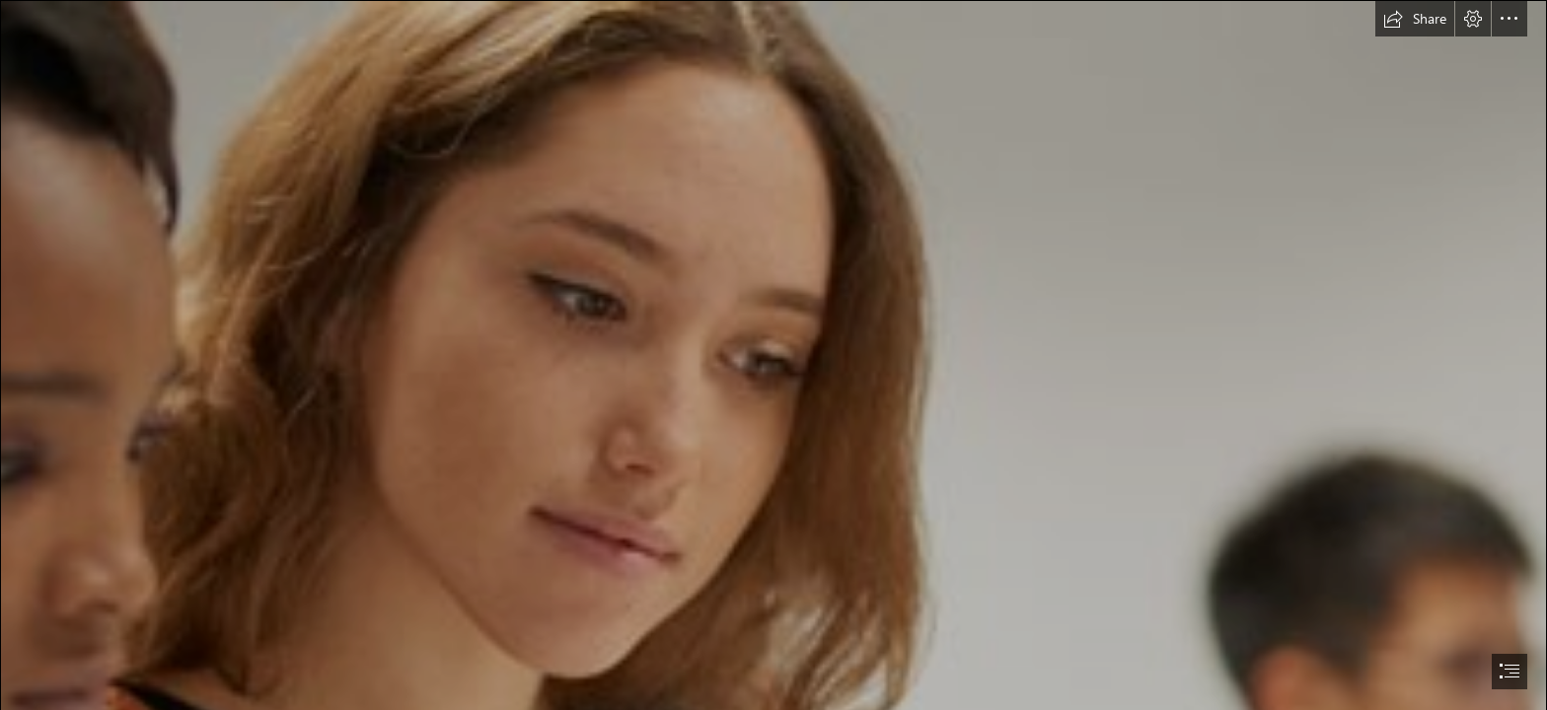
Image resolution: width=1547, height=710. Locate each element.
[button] (1414, 18)
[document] (773, 355)
